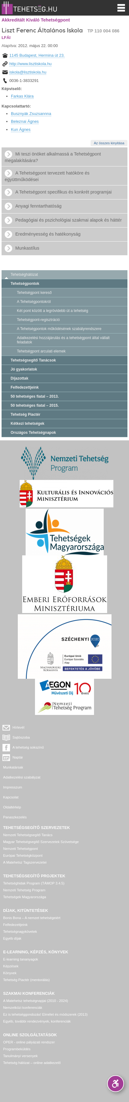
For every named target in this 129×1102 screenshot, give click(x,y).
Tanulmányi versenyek (20, 1056)
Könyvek (10, 973)
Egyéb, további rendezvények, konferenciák (37, 1021)
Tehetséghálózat (24, 274)
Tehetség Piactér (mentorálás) (26, 980)
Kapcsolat (10, 797)
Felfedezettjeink (25, 387)
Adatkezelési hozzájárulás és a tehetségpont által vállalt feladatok (63, 340)
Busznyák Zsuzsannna (31, 113)
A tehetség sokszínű (28, 747)
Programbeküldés (17, 1049)
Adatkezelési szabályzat (21, 777)
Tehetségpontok (25, 283)
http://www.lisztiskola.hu (30, 63)
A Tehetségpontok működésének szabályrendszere (59, 329)
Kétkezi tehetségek (27, 423)
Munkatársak (13, 767)
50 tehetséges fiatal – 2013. (35, 396)
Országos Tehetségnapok (33, 432)
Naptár (17, 757)
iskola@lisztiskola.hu (27, 72)
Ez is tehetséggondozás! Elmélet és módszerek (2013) (45, 1014)
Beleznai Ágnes (25, 121)
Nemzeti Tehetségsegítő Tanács (27, 835)
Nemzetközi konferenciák (22, 1007)
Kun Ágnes (21, 129)
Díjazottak (19, 378)
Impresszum (12, 787)
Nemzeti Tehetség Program (24, 890)
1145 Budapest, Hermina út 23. (37, 55)
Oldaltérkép (12, 807)
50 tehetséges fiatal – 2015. (35, 405)
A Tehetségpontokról (34, 301)
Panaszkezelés (15, 817)
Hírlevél (18, 727)
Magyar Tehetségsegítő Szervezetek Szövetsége (41, 842)
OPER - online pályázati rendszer (29, 1042)
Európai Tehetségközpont (22, 855)
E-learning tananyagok (20, 959)
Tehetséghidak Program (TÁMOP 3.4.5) (33, 883)
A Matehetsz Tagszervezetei (25, 862)
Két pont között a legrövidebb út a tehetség (52, 311)
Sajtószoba (21, 737)
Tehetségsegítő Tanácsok (33, 360)
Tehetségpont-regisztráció (38, 320)
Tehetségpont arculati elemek (41, 351)
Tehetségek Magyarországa (24, 897)
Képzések (10, 966)
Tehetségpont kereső (34, 292)
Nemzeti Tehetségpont (20, 848)
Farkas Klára (22, 96)
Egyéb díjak (12, 938)
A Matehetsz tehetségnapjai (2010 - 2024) (35, 1001)
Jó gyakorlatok (24, 369)
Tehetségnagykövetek (20, 931)
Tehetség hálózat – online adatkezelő (32, 1063)
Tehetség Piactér (25, 414)
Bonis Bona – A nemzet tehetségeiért (31, 918)
